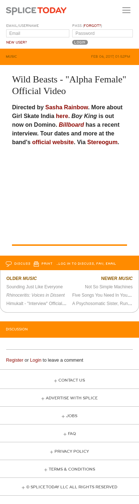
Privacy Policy (71, 451)
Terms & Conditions (72, 469)
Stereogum (102, 142)
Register (15, 360)
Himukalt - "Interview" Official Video (40, 303)
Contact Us (71, 380)
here (62, 116)
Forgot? (92, 26)
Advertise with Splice (72, 398)
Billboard (71, 125)
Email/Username (22, 26)
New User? (16, 42)
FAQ (72, 433)
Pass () (87, 26)
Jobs (71, 416)
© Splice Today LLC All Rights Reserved (71, 487)
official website (53, 142)
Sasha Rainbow (66, 107)
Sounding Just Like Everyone (34, 286)
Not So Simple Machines (108, 286)
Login (35, 360)
